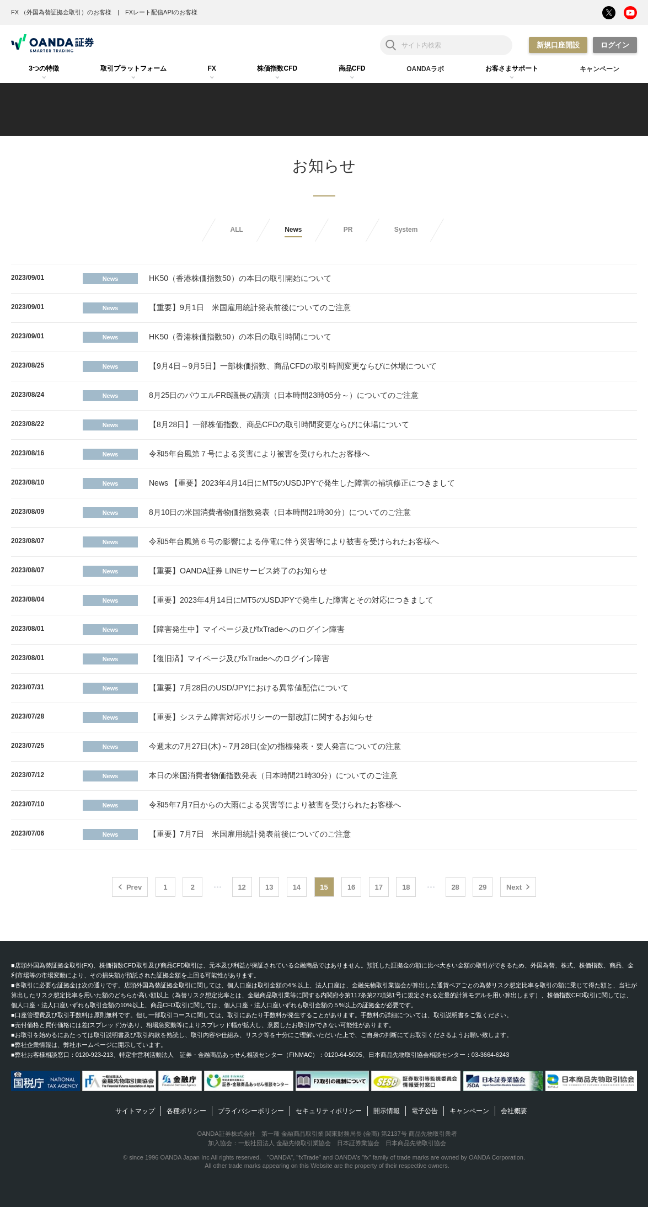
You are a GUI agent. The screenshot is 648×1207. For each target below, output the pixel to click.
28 (455, 887)
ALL (237, 229)
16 (351, 887)
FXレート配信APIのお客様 (161, 12)
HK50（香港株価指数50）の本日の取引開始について (240, 278)
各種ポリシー (186, 1111)
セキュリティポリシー (329, 1111)
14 (297, 887)
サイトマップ (135, 1111)
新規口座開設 (558, 45)
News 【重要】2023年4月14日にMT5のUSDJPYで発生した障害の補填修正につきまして (302, 482)
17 (379, 887)
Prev (134, 887)
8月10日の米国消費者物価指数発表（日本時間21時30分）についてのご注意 (280, 512)
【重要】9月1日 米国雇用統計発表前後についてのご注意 (250, 307)
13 (269, 887)
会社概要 (514, 1111)
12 (241, 887)
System (406, 229)
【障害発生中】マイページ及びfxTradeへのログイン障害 (247, 629)
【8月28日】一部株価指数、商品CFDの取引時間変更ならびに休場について (279, 424)
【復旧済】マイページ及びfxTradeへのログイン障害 (239, 658)
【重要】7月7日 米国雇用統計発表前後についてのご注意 (250, 834)
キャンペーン (469, 1111)
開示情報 (386, 1111)
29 (482, 887)
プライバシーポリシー (251, 1111)
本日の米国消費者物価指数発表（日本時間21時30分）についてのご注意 (273, 775)
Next (514, 887)
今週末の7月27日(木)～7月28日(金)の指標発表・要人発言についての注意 (275, 746)
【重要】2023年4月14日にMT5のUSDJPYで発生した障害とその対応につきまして (291, 599)
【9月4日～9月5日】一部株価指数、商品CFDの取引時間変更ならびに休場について (293, 365)
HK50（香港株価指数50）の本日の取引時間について (240, 336)
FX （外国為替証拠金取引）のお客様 (61, 12)
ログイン (615, 45)
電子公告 (424, 1111)
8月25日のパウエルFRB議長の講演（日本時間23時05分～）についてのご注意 (284, 395)
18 (406, 887)
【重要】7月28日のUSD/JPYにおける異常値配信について (249, 687)
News (293, 229)
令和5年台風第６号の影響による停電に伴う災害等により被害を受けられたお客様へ (294, 541)
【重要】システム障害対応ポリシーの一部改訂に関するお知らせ (261, 716)
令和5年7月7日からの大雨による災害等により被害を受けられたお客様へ (275, 804)
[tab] (44, 69)
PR (348, 229)
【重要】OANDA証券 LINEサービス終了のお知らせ (238, 570)
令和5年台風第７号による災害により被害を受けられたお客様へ (259, 453)
